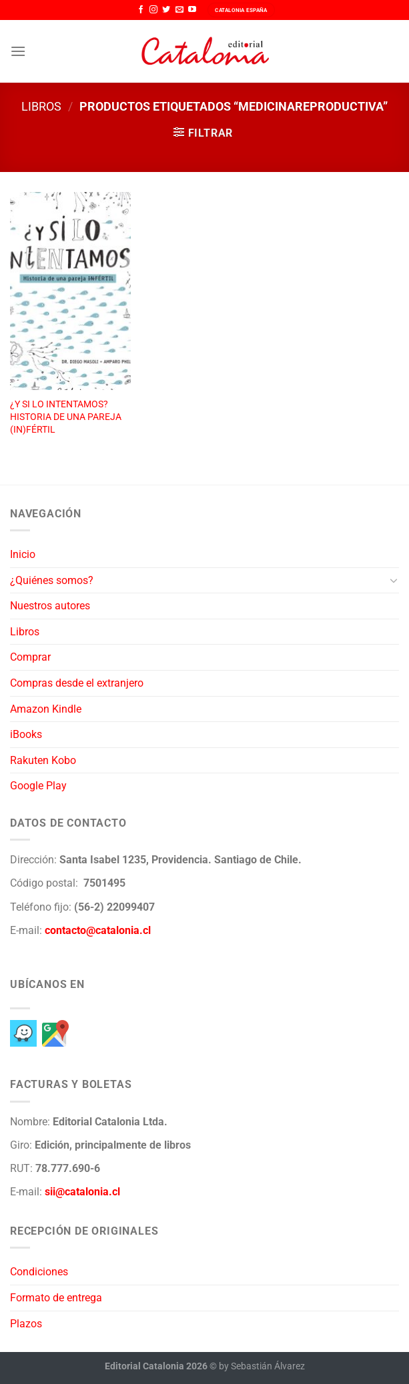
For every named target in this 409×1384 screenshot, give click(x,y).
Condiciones (39, 1271)
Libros (41, 106)
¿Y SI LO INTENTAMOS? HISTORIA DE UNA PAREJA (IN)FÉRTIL (65, 417)
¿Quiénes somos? (51, 580)
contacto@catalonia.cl (98, 930)
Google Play (38, 785)
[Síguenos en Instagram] (153, 10)
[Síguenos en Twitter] (166, 10)
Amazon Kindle (45, 709)
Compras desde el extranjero (76, 683)
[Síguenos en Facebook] (141, 10)
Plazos (26, 1323)
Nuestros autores (50, 605)
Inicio (22, 554)
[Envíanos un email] (179, 10)
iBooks (26, 734)
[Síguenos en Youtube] (192, 10)
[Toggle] (393, 580)
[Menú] (18, 51)
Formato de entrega (56, 1297)
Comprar (30, 657)
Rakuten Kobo (43, 760)
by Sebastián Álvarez (262, 1366)
